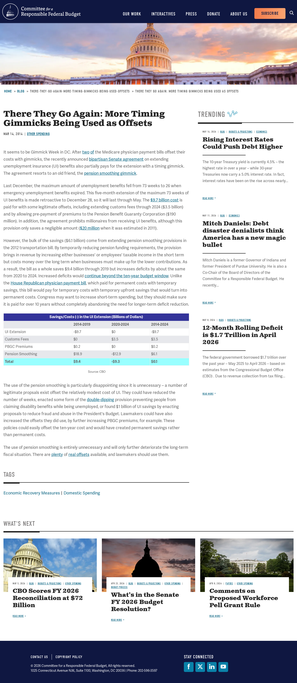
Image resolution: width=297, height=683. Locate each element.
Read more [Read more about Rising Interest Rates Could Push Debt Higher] (208, 198)
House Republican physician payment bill (48, 283)
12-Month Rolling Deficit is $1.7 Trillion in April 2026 (243, 335)
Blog (20, 91)
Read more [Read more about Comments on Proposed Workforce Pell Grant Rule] (215, 616)
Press (191, 14)
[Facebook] (189, 667)
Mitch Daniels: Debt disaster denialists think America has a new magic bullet (244, 234)
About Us (238, 14)
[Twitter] (200, 667)
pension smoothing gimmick (110, 173)
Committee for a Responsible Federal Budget (41, 11)
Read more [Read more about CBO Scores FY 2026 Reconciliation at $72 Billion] (18, 616)
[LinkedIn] (212, 667)
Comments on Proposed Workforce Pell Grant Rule (243, 598)
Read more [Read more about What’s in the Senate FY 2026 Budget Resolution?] (116, 619)
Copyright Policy (69, 657)
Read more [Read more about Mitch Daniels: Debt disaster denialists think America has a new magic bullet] (208, 302)
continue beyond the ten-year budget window (126, 275)
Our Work (132, 14)
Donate (213, 14)
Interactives (163, 14)
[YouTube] (223, 667)
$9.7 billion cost (164, 200)
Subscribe (270, 13)
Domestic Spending (82, 493)
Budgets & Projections (241, 131)
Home (8, 91)
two (85, 152)
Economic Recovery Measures (31, 493)
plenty (57, 454)
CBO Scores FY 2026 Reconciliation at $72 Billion (48, 598)
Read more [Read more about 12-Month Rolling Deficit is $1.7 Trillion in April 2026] (208, 393)
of (92, 152)
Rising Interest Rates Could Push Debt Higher (243, 143)
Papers (229, 583)
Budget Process (119, 587)
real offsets (78, 454)
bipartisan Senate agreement (116, 159)
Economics (261, 131)
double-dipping (100, 399)
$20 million (90, 228)
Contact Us (39, 657)
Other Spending (38, 134)
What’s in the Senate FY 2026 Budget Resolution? (145, 602)
